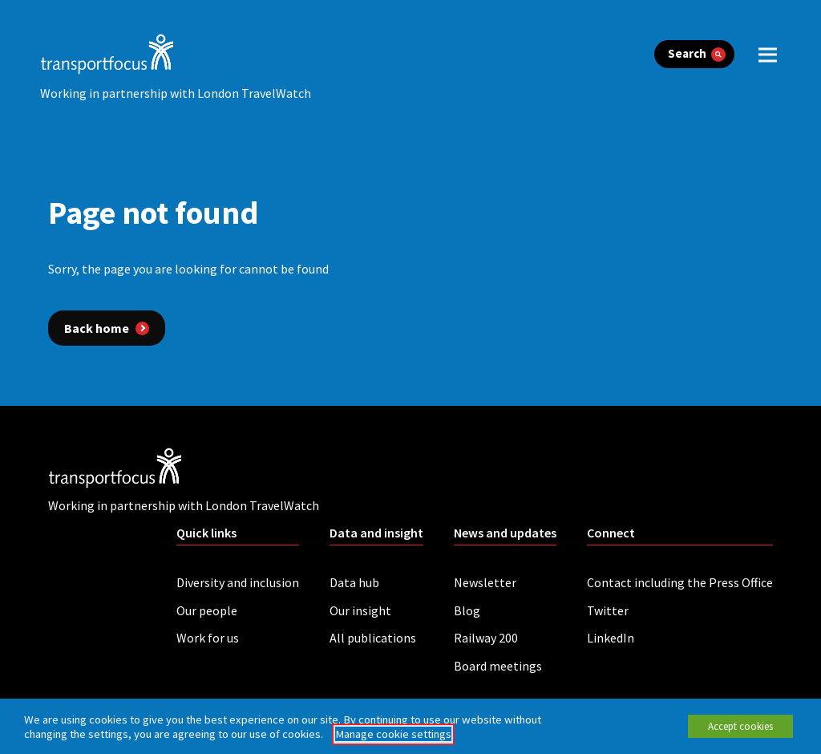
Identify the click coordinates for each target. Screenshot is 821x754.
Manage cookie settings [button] (393, 734)
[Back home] (106, 328)
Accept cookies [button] (740, 726)
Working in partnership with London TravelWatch (175, 93)
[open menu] (767, 54)
